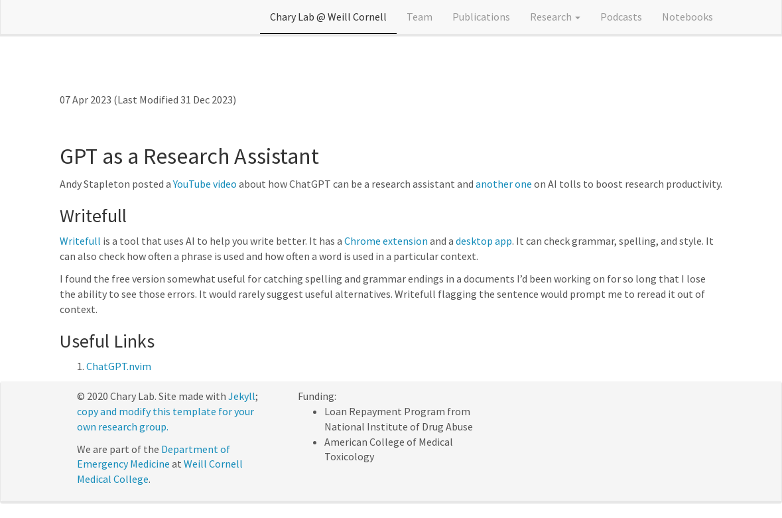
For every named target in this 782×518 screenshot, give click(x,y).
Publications (481, 16)
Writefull (80, 240)
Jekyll (241, 396)
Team (419, 16)
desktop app (484, 240)
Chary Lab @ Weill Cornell (328, 16)
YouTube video (205, 183)
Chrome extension (386, 240)
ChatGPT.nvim (118, 366)
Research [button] (555, 16)
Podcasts (621, 16)
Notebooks (687, 16)
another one (504, 183)
